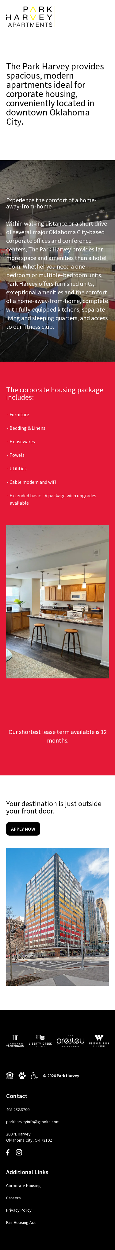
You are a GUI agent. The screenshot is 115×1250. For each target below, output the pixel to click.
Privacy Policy (19, 1210)
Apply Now (23, 829)
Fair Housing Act (21, 1222)
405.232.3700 (17, 1109)
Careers (13, 1198)
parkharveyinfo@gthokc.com (32, 1121)
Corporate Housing (23, 1185)
